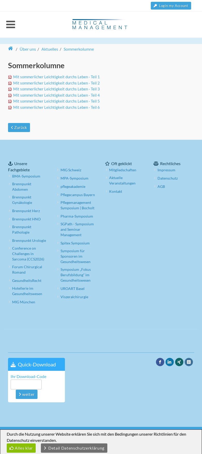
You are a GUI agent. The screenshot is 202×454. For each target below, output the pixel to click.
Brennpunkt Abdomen (21, 186)
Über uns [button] (28, 49)
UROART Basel (73, 288)
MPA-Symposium (74, 178)
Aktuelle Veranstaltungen (122, 180)
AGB (161, 186)
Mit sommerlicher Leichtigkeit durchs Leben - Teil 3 (56, 89)
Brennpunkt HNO (26, 219)
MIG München (23, 302)
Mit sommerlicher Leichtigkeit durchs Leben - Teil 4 (56, 95)
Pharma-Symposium (77, 216)
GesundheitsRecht (26, 280)
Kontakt (115, 191)
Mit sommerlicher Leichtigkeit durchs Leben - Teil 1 (56, 76)
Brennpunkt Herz (26, 211)
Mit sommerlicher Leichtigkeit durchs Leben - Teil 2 (56, 83)
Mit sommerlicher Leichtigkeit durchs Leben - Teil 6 (56, 107)
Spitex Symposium (75, 243)
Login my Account (171, 6)
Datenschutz (168, 178)
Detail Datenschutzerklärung (74, 447)
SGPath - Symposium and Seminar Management (77, 229)
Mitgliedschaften (122, 170)
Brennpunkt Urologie (29, 240)
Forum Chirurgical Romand (27, 269)
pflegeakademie (73, 186)
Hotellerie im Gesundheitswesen (27, 291)
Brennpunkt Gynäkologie (22, 200)
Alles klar (21, 447)
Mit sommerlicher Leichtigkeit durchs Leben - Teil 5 (56, 101)
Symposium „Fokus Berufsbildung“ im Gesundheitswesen (76, 274)
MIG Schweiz (71, 170)
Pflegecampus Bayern (78, 195)
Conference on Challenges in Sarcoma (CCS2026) (28, 253)
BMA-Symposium (26, 176)
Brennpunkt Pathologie (21, 229)
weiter (27, 394)
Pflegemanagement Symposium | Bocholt (77, 205)
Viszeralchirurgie (74, 297)
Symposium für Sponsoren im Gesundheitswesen (76, 256)
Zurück (19, 127)
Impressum (166, 170)
